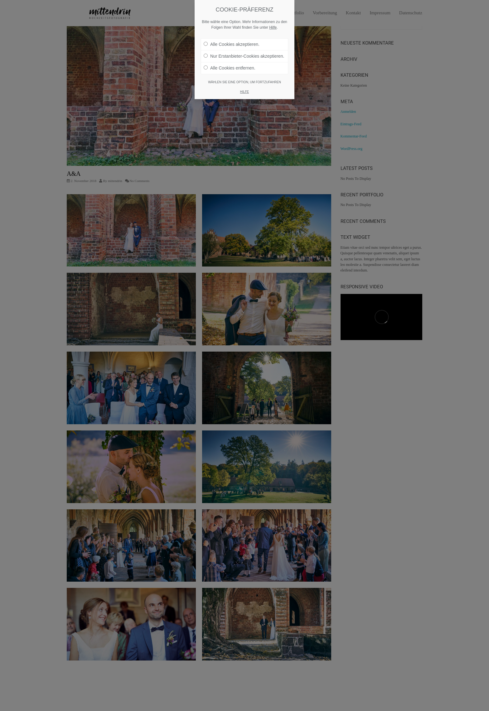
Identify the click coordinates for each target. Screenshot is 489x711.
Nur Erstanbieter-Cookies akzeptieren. (244, 56)
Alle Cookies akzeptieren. (231, 44)
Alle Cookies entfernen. (229, 67)
